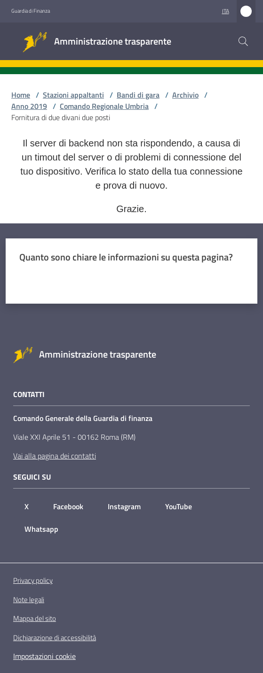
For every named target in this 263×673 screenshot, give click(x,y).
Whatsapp (41, 529)
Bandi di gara (138, 94)
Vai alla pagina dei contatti (54, 455)
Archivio (185, 94)
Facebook (68, 506)
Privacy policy (33, 580)
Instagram (124, 506)
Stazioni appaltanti (73, 94)
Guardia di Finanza (30, 11)
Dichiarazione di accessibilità (54, 638)
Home (20, 94)
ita (225, 11)
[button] (243, 41)
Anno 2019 (29, 106)
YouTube (178, 506)
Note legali (28, 599)
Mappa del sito (34, 618)
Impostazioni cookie (44, 656)
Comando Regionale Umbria (104, 106)
